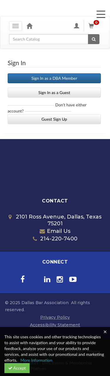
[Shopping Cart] (94, 25)
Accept (17, 367)
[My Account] (77, 25)
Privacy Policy (55, 317)
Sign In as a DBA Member (54, 78)
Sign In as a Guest (54, 92)
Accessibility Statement (55, 325)
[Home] (29, 25)
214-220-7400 (55, 238)
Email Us (55, 231)
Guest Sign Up (54, 119)
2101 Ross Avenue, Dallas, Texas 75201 (55, 220)
